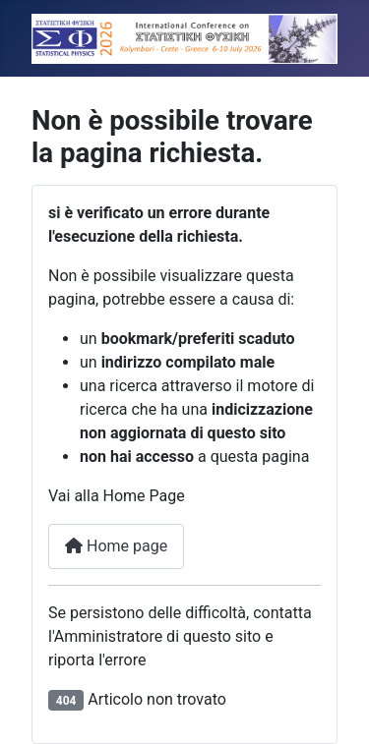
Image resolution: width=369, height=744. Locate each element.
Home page (116, 546)
